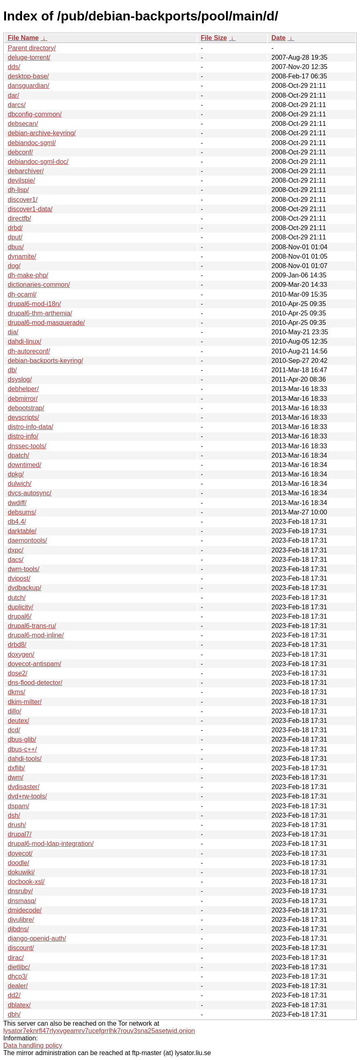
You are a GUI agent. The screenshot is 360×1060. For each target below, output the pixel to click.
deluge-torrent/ (29, 57)
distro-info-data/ (30, 426)
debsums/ (22, 512)
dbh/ (14, 1014)
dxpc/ (15, 550)
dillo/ (14, 711)
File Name (23, 37)
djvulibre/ (21, 919)
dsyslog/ (20, 379)
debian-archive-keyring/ (42, 133)
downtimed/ (24, 464)
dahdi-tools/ (25, 758)
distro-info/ (23, 436)
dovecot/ (20, 853)
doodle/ (18, 862)
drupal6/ (20, 616)
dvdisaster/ (23, 786)
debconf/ (20, 152)
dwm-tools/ (23, 569)
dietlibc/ (19, 967)
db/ (12, 370)
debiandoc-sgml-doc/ (38, 161)
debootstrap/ (26, 408)
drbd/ (15, 227)
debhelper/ (23, 388)
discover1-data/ (30, 209)
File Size (214, 37)
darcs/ (17, 104)
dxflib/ (16, 768)
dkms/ (16, 692)
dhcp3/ (17, 976)
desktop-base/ (28, 76)
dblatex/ (19, 1005)
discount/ (21, 947)
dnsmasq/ (22, 900)
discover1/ (23, 199)
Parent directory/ (32, 48)
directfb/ (19, 218)
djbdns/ (18, 929)
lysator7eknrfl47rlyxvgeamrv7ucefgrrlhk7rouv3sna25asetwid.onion (99, 1030)
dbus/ (16, 247)
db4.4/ (17, 521)
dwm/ (15, 777)
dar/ (13, 95)
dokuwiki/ (21, 872)
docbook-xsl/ (26, 881)
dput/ (15, 237)
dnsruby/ (20, 891)
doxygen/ (21, 654)
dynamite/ (22, 256)
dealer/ (18, 985)
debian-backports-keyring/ (45, 360)
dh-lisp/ (18, 189)
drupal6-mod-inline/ (36, 635)
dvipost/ (19, 578)
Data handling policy (32, 1045)
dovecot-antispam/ (34, 663)
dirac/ (16, 957)
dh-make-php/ (28, 275)
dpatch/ (18, 455)
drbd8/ (17, 644)
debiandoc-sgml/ (32, 142)
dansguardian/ (28, 85)
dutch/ (17, 597)
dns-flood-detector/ (35, 682)
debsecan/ (23, 123)
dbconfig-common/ (35, 114)
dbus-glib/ (22, 739)
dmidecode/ (25, 910)
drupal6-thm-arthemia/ (40, 313)
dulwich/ (20, 483)
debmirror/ (23, 398)
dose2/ (17, 673)
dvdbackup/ (24, 587)
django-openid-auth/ (37, 938)
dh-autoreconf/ (29, 351)
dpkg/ (16, 474)
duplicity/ (20, 607)
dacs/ (15, 559)
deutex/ (18, 720)
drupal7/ (20, 834)
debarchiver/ (26, 171)
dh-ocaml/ (22, 294)
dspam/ (18, 806)
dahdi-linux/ (24, 341)
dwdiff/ (17, 502)
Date (278, 37)
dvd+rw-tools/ (27, 796)
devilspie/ (21, 180)
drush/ (17, 824)
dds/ (14, 66)
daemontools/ (27, 540)
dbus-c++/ (22, 749)
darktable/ (22, 531)
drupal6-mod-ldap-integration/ (51, 843)
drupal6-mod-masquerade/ (46, 322)
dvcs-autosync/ (30, 493)
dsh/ (14, 815)
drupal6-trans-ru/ (32, 625)
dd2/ (14, 995)
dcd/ (14, 730)
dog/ (14, 265)
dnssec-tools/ (27, 446)
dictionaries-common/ (39, 284)
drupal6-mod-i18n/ (34, 303)
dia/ (13, 332)
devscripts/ (23, 417)
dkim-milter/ (25, 701)
